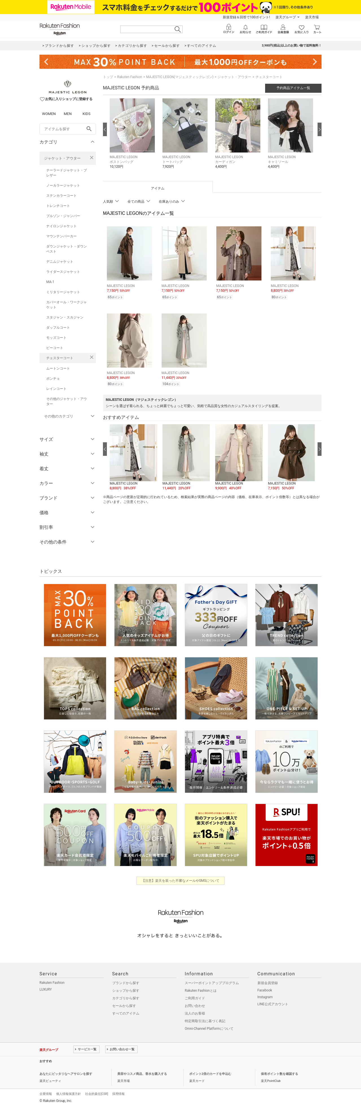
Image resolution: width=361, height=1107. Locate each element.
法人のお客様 (195, 1013)
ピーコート (54, 348)
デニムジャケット (59, 262)
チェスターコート (59, 358)
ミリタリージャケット (63, 292)
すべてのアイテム (125, 1013)
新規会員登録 (267, 983)
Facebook (264, 990)
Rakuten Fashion (129, 77)
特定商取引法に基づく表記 (205, 1021)
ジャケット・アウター (62, 158)
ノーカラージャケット (63, 185)
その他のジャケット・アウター (66, 401)
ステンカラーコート (61, 196)
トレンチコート (58, 206)
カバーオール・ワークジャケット (66, 304)
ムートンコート (58, 368)
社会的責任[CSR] (96, 1094)
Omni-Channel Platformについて (209, 1029)
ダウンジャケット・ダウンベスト (66, 248)
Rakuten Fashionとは (201, 991)
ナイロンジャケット (61, 226)
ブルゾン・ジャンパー (63, 216)
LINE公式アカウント (272, 1004)
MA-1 (50, 282)
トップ (108, 77)
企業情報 (45, 1094)
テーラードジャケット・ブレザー (66, 172)
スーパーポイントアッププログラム (212, 983)
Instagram (265, 997)
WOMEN (49, 114)
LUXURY (45, 989)
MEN (68, 114)
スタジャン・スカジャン (64, 317)
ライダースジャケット (63, 272)
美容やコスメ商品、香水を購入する (142, 1074)
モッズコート (56, 338)
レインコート (56, 389)
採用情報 (118, 1094)
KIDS (87, 114)
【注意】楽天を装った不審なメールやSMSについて (181, 881)
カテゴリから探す (125, 998)
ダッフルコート (58, 328)
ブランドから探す (125, 983)
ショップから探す (125, 991)
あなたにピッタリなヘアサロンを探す (65, 1074)
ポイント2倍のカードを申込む (210, 1074)
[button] (133, 137)
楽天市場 (312, 17)
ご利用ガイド (195, 998)
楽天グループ (286, 17)
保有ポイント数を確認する (279, 1074)
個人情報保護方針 (68, 1094)
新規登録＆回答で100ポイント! (246, 17)
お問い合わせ (195, 1006)
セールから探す (124, 1006)
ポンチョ (53, 379)
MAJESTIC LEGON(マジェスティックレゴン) (179, 77)
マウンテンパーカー (61, 236)
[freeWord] (67, 129)
